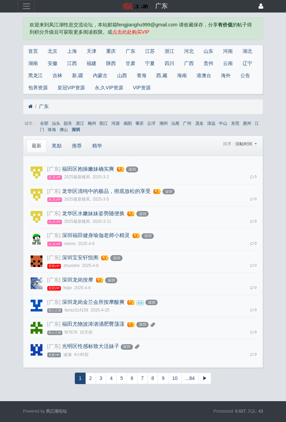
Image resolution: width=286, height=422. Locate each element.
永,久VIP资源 (109, 87)
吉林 (57, 75)
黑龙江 (35, 75)
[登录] (261, 6)
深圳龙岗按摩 (77, 280)
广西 (189, 63)
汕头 (56, 123)
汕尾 (175, 123)
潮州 (163, 123)
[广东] (54, 169)
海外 (226, 75)
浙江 (169, 51)
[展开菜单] (26, 6)
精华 (97, 145)
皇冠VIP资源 (71, 87)
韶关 (68, 123)
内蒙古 (100, 75)
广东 (130, 51)
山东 (208, 51)
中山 (223, 123)
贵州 (208, 63)
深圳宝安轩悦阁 (80, 257)
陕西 (111, 63)
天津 (91, 51)
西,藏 (161, 75)
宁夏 (150, 63)
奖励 (57, 145)
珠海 (52, 129)
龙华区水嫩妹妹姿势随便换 (93, 213)
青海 (141, 75)
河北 (189, 51)
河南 (228, 51)
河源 (115, 123)
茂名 (199, 123)
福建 (91, 63)
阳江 (104, 123)
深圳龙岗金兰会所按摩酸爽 (93, 302)
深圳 (76, 129)
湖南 (33, 63)
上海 (72, 51)
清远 (211, 123)
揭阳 (128, 123)
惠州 (247, 123)
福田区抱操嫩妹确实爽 (88, 169)
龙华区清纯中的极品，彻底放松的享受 (106, 191)
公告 (245, 75)
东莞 (235, 123)
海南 (182, 75)
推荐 (77, 145)
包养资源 (38, 87)
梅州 (92, 123)
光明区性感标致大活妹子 (90, 346)
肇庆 (139, 123)
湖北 (247, 51)
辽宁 (247, 63)
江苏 (150, 51)
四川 (169, 63)
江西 (72, 63)
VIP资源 (142, 87)
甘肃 (130, 63)
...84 (189, 378)
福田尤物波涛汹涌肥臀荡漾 (93, 324)
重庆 (111, 51)
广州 (187, 123)
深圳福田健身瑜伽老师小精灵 (96, 235)
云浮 (151, 123)
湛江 (80, 123)
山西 (122, 75)
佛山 (63, 129)
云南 (228, 63)
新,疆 (77, 75)
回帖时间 (244, 143)
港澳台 (204, 75)
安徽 (52, 63)
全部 (44, 123)
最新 (36, 145)
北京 (52, 51)
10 (175, 378)
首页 (33, 51)
